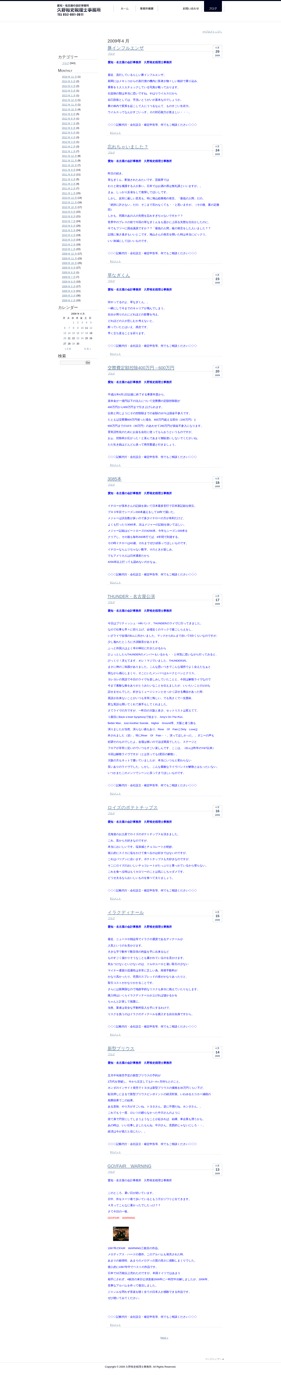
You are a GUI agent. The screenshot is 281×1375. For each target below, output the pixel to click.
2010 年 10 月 (69, 207)
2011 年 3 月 (69, 184)
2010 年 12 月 (69, 198)
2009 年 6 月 (69, 281)
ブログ (111, 53)
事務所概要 (147, 6)
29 (73, 343)
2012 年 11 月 (69, 104)
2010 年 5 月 (69, 230)
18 (86, 333)
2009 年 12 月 (69, 253)
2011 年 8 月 (69, 174)
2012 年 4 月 (69, 137)
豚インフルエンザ (126, 47)
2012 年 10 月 (69, 109)
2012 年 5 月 (69, 132)
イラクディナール (126, 912)
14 (69, 333)
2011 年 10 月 (69, 165)
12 (90, 328)
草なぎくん (119, 275)
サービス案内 (169, 6)
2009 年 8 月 (69, 272)
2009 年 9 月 (69, 267)
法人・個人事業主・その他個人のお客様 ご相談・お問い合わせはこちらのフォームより (77, 39)
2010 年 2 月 (69, 244)
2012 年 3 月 (69, 142)
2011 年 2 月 (69, 188)
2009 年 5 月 (69, 286)
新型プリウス (121, 1048)
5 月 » (88, 349)
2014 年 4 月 (69, 86)
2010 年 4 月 (69, 235)
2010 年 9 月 (69, 211)
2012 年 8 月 (69, 118)
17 (82, 333)
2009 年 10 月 (69, 263)
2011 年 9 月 (69, 170)
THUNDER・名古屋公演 (131, 596)
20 (64, 338)
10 (82, 328)
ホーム (125, 6)
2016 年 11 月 (69, 76)
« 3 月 (68, 349)
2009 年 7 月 (69, 277)
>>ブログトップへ (212, 31)
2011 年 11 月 (69, 160)
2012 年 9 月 (69, 114)
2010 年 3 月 (69, 239)
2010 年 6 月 (69, 225)
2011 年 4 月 (69, 179)
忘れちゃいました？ (128, 146)
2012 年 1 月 (69, 151)
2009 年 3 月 (69, 295)
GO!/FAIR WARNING (130, 1166)
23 (78, 338)
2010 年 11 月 (69, 202)
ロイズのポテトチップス (133, 807)
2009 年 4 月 (69, 291)
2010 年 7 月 (69, 221)
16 (78, 333)
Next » (164, 1337)
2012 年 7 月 (69, 123)
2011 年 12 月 (69, 156)
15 (73, 333)
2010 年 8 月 (69, 216)
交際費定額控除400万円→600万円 (141, 367)
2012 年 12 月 (69, 100)
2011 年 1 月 (69, 193)
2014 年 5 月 (69, 81)
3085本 (115, 478)
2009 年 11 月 (69, 258)
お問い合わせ (191, 6)
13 (64, 333)
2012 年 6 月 (69, 128)
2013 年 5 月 (69, 90)
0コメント (115, 132)
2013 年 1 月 (69, 95)
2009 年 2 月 (69, 300)
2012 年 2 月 (69, 146)
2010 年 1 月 (69, 249)
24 (82, 338)
